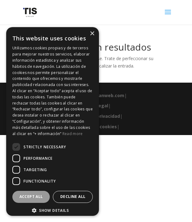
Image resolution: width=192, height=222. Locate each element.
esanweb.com (108, 95)
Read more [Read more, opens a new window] (72, 133)
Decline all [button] (72, 196)
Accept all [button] (31, 196)
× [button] (92, 33)
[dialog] (52, 121)
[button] (52, 210)
